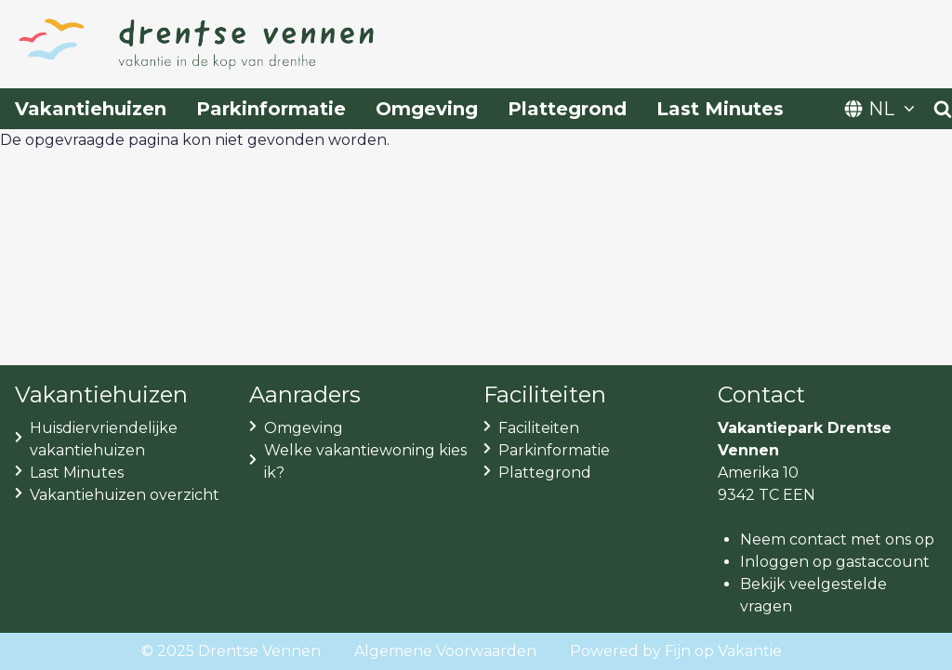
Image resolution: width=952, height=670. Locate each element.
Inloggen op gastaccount (835, 562)
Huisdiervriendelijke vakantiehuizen (104, 439)
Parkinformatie (271, 109)
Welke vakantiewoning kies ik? (365, 461)
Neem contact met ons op (837, 539)
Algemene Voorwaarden (445, 651)
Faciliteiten (538, 428)
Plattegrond (567, 109)
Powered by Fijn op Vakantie (676, 651)
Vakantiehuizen (90, 109)
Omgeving (427, 109)
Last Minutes (720, 109)
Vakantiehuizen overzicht (124, 495)
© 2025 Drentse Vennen (231, 651)
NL (881, 109)
